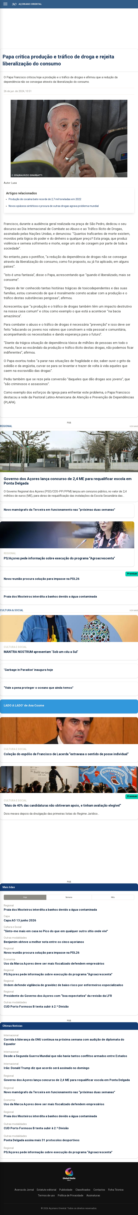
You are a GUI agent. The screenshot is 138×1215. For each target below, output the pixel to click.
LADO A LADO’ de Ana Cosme (24, 705)
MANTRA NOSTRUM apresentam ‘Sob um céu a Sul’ (41, 652)
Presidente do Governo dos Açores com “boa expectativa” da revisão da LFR (58, 996)
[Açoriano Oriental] (69, 1181)
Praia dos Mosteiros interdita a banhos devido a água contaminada (50, 596)
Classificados (82, 1189)
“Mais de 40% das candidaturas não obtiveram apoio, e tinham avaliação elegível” (62, 805)
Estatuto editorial (46, 1189)
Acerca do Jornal (24, 1189)
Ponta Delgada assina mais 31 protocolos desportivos (41, 1140)
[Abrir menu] (5, 4)
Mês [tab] (113, 897)
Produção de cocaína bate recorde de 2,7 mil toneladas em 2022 (45, 199)
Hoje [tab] (25, 897)
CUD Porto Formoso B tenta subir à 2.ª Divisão (36, 1006)
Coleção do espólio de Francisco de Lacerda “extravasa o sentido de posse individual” (66, 754)
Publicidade (65, 1189)
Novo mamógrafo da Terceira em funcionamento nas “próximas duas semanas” (59, 509)
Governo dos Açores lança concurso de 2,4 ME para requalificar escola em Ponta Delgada (67, 1080)
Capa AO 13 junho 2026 (20, 920)
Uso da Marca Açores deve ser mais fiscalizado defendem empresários (54, 963)
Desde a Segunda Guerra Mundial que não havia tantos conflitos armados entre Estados (65, 1056)
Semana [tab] (69, 897)
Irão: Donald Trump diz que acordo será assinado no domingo (46, 1068)
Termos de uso (46, 1195)
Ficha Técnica (115, 1189)
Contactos (99, 1189)
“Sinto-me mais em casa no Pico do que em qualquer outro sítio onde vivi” (56, 931)
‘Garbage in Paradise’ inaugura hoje (28, 670)
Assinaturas (93, 1195)
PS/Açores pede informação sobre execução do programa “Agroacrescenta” (59, 558)
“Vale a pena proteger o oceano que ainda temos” (38, 687)
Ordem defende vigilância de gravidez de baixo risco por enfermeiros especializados (63, 985)
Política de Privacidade (70, 1195)
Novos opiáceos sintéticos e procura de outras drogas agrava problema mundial (54, 206)
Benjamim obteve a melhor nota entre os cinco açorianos (44, 942)
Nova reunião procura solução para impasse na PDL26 (41, 579)
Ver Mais (134, 426)
